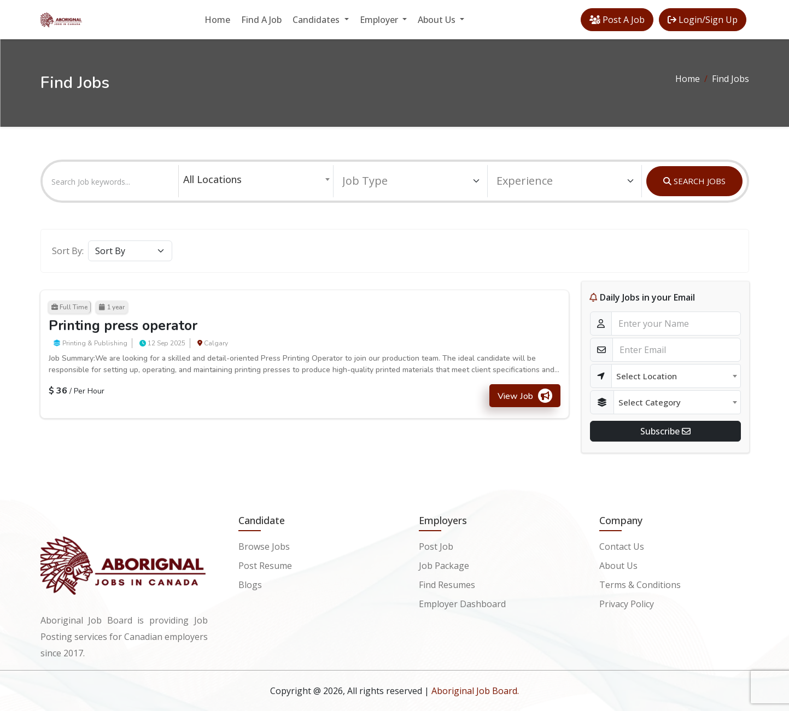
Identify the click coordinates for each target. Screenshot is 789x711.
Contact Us (621, 546)
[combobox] (256, 179)
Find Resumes (447, 584)
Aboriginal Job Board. (475, 691)
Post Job (436, 546)
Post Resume (265, 565)
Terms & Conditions (640, 584)
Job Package (444, 565)
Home (217, 20)
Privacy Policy (626, 602)
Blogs (250, 584)
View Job (525, 396)
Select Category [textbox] (649, 402)
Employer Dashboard (462, 602)
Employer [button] (380, 20)
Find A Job (261, 20)
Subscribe (665, 431)
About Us (618, 565)
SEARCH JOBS (694, 180)
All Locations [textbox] (212, 179)
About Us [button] (438, 20)
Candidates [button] (317, 20)
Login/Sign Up (703, 20)
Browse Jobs (264, 546)
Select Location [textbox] (646, 376)
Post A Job (617, 20)
